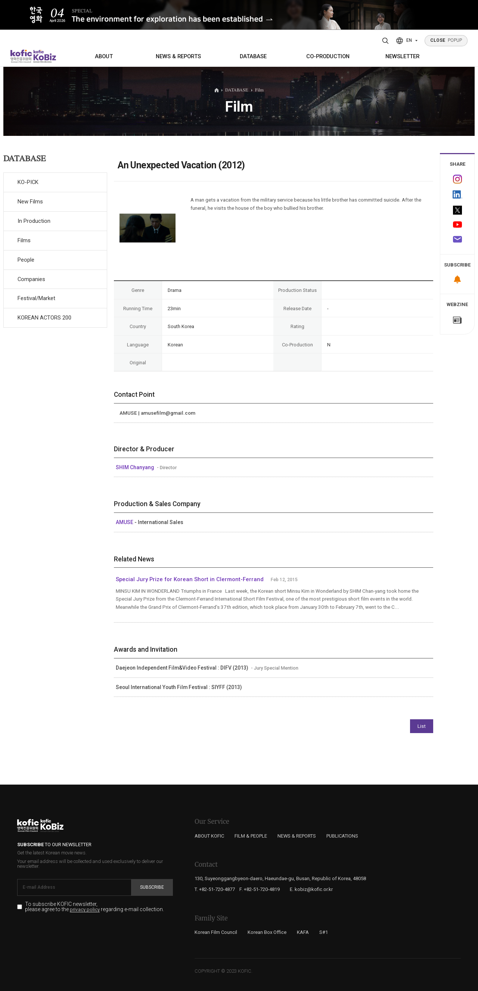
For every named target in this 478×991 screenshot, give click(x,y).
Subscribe (152, 887)
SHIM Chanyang (135, 467)
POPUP (446, 40)
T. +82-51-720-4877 (215, 889)
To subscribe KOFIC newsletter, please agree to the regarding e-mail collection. (94, 907)
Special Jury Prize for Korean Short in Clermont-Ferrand (190, 579)
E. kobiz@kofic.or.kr (311, 889)
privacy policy (85, 909)
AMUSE (125, 522)
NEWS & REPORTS (178, 56)
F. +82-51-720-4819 (259, 889)
